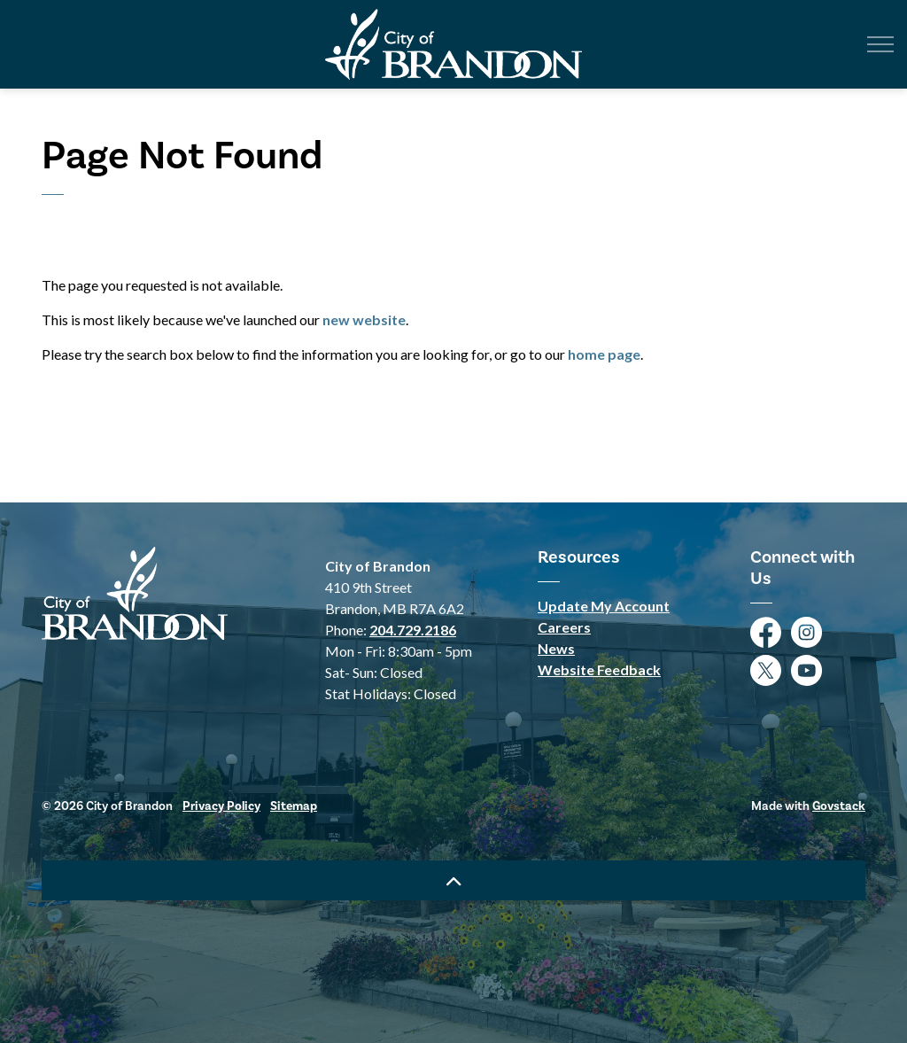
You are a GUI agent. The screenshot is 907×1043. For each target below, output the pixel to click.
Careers (564, 627)
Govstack (838, 806)
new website (364, 319)
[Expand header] (880, 44)
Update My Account (604, 605)
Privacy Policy (221, 806)
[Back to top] (453, 880)
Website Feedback (599, 669)
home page (604, 354)
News (556, 648)
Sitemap (293, 806)
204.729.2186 (412, 629)
